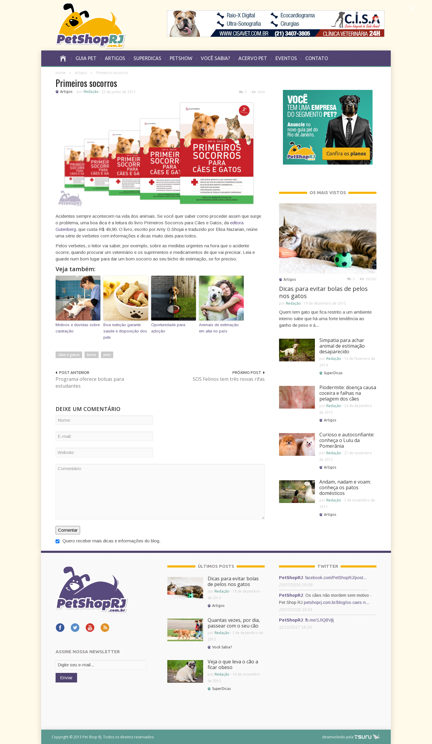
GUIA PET (86, 58)
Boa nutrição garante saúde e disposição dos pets (125, 331)
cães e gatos (69, 354)
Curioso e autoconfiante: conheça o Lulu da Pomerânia (346, 440)
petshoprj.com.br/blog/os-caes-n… (337, 602)
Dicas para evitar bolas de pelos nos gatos (323, 292)
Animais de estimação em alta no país (219, 328)
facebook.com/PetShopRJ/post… (336, 577)
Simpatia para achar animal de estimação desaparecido (342, 346)
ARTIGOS (115, 58)
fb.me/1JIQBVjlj (319, 620)
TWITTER (327, 566)
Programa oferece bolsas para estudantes (90, 382)
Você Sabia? (222, 647)
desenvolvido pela (337, 737)
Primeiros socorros (86, 83)
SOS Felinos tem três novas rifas (229, 379)
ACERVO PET (252, 58)
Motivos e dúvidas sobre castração (78, 328)
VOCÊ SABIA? (215, 58)
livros (91, 354)
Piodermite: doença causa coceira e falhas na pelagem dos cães (347, 393)
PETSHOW (181, 58)
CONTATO (316, 58)
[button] (412, 8)
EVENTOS (286, 58)
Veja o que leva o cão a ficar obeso (233, 664)
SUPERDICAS (147, 58)
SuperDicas (333, 373)
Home (61, 73)
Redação (91, 91)
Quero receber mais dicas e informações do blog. (108, 540)
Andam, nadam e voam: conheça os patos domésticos (345, 487)
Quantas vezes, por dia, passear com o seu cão (234, 623)
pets (107, 354)
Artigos (81, 73)
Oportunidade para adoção (168, 328)
